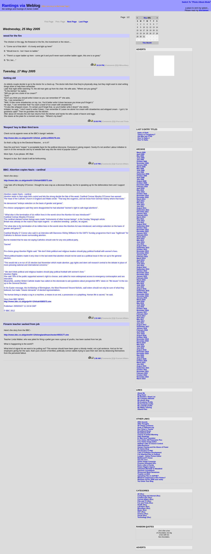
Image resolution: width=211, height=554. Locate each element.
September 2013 (143, 248)
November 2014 (143, 273)
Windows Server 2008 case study (150, 479)
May (145, 18)
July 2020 (140, 357)
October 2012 (142, 228)
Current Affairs (122, 164)
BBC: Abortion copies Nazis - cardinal (24, 169)
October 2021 (142, 370)
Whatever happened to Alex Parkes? (151, 478)
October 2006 (142, 176)
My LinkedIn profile (145, 406)
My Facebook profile (145, 404)
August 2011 (141, 208)
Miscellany (124, 65)
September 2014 (143, 269)
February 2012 (142, 215)
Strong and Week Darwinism (148, 472)
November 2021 (143, 371)
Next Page (72, 22)
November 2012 (143, 230)
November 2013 (143, 251)
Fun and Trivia (122, 121)
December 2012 (143, 231)
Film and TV (142, 501)
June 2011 (141, 204)
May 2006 (140, 169)
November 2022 (143, 377)
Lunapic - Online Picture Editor (149, 456)
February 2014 (142, 256)
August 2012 (141, 224)
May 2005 (140, 156)
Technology (142, 517)
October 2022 (142, 375)
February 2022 (142, 373)
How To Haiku (143, 140)
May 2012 (140, 219)
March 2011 (141, 199)
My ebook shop (143, 400)
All (139, 494)
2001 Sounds (143, 422)
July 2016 (140, 307)
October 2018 (142, 337)
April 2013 (141, 239)
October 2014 (142, 271)
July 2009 (140, 179)
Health (140, 505)
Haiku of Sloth (143, 133)
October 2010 (142, 194)
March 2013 (141, 237)
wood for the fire (12, 35)
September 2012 (143, 226)
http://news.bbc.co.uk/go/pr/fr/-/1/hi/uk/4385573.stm (27, 301)
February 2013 (142, 235)
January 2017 (142, 312)
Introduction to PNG (145, 451)
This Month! (147, 43)
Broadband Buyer (144, 431)
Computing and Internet (147, 496)
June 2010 (141, 192)
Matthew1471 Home (145, 458)
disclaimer (203, 10)
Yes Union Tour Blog (145, 481)
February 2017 (142, 314)
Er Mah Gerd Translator (147, 438)
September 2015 (143, 291)
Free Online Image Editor (147, 442)
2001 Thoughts (143, 424)
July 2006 (140, 172)
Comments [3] (108, 164)
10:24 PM (100, 65)
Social (140, 515)
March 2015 (141, 280)
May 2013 (140, 240)
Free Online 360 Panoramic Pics (150, 440)
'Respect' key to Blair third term (21, 127)
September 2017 (143, 327)
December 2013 (143, 253)
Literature (141, 506)
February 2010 (142, 186)
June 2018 (141, 334)
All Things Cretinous (145, 426)
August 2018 (141, 335)
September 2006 (143, 174)
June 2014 (141, 264)
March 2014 (141, 258)
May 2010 (140, 190)
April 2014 (141, 260)
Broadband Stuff (144, 433)
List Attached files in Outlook (149, 454)
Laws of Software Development (150, 452)
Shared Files (142, 409)
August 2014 (141, 267)
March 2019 (141, 343)
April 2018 (141, 332)
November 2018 (143, 339)
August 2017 (141, 325)
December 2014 (143, 274)
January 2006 (142, 165)
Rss (142, 494)
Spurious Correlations (146, 470)
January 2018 (142, 328)
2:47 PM (97, 164)
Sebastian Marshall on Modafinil (150, 469)
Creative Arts (143, 498)
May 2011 (140, 203)
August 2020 (141, 359)
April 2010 (141, 188)
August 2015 (141, 289)
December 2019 (143, 353)
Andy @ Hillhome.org (146, 427)
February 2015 (142, 278)
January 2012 (142, 213)
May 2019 (140, 344)
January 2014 (142, 255)
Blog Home (142, 395)
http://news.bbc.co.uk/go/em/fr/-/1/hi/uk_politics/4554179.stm (32, 138)
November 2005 (143, 163)
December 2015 (143, 296)
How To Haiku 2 (144, 138)
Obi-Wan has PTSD (145, 136)
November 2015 (143, 294)
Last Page (83, 22)
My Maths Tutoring (145, 407)
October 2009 (142, 183)
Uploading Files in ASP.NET (148, 476)
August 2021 (141, 366)
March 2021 (141, 362)
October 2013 (142, 249)
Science (141, 514)
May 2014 (140, 262)
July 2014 (140, 265)
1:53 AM (97, 318)
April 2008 (141, 178)
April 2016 (141, 301)
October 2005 (142, 161)
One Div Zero (143, 460)
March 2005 (141, 152)
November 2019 (143, 352)
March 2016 (141, 300)
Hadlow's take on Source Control (150, 444)
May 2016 (140, 303)
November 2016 (143, 310)
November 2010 (143, 195)
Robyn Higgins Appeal (146, 467)
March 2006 (141, 167)
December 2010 (143, 197)
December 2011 (143, 212)
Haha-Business (143, 445)
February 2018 (142, 330)
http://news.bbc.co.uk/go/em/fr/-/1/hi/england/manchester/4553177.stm (36, 335)
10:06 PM (97, 121)
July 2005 (140, 160)
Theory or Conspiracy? (146, 134)
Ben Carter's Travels (145, 429)
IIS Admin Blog (143, 449)
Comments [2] (108, 358)
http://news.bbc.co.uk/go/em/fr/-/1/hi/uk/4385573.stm (28, 180)
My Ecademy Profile (145, 402)
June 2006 (141, 170)
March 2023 (141, 379)
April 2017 (141, 318)
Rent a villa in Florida (146, 465)
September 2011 (143, 210)
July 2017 (140, 323)
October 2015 (142, 292)
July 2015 (140, 287)
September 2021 (143, 368)
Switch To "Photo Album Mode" (196, 2)
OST (139, 512)
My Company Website (146, 398)
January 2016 (142, 298)
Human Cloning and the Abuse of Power (153, 447)
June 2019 (141, 346)
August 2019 (141, 350)
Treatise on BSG (144, 474)
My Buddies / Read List (146, 397)
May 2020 (140, 355)
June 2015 (141, 285)
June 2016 (141, 305)
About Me (141, 393)
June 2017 (141, 321)
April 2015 (141, 282)
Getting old (9, 78)
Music (140, 510)
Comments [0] (111, 65)
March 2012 (141, 217)
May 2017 (140, 319)
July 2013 (140, 244)
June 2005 (141, 158)
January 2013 (142, 233)
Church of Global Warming (148, 435)
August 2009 (141, 181)
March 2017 (141, 316)
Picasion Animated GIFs (147, 463)
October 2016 (142, 309)
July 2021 (140, 364)
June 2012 (141, 221)
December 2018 (143, 341)
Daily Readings (143, 436)
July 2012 (140, 222)
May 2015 (140, 283)
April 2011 (141, 201)
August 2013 (141, 246)
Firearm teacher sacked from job (21, 324)
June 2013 (141, 242)
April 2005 (141, 154)
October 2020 (142, 361)
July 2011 (140, 206)
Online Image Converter (147, 461)
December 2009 (143, 185)
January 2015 (142, 276)
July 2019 (140, 348)
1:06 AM (97, 358)
